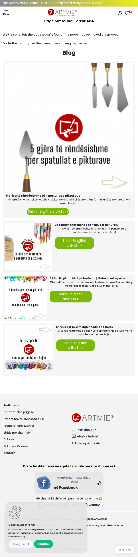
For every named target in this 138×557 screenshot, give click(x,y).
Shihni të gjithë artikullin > (48, 211)
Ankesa (9, 439)
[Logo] (62, 12)
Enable (43, 544)
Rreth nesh (11, 405)
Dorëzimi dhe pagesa (19, 412)
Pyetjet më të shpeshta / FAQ (24, 419)
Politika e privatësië (86, 443)
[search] (119, 13)
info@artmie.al (87, 436)
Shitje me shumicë (17, 433)
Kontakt (9, 453)
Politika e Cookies (16, 446)
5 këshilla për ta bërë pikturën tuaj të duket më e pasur (87, 278)
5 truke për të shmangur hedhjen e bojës (84, 327)
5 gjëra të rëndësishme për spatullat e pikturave (43, 196)
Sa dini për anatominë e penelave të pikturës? (86, 225)
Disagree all (21, 544)
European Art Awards (94, 519)
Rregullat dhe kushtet (19, 426)
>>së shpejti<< (86, 430)
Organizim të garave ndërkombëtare (102, 525)
